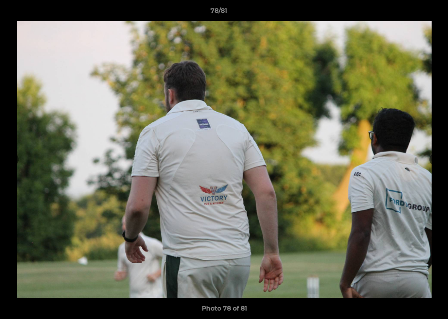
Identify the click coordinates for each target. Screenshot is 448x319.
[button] (410, 13)
